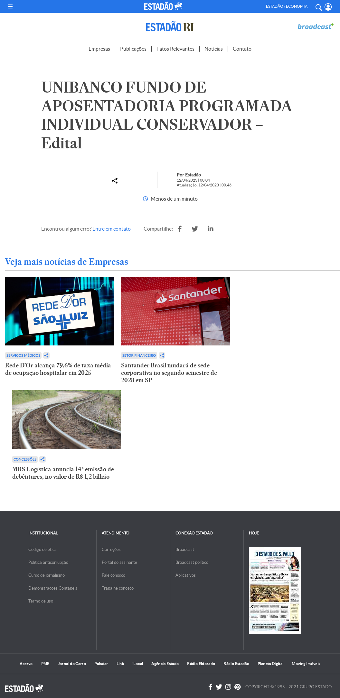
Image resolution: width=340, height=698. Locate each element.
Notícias (213, 49)
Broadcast (184, 549)
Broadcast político (191, 562)
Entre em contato (111, 229)
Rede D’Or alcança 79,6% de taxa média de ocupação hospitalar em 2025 (58, 369)
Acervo (26, 664)
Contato (242, 49)
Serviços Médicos (23, 355)
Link (120, 664)
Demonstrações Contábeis (52, 588)
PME (45, 664)
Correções (111, 549)
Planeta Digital (270, 664)
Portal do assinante (119, 562)
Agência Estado (165, 664)
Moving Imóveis (306, 664)
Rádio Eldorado (201, 664)
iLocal (137, 664)
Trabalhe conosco (118, 588)
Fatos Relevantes (175, 49)
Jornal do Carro (72, 664)
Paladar (101, 664)
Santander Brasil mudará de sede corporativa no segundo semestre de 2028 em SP (169, 373)
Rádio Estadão (236, 664)
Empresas (99, 49)
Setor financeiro (139, 355)
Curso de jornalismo (46, 575)
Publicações (133, 49)
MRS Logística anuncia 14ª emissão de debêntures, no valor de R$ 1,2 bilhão (63, 472)
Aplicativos (185, 575)
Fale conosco (113, 575)
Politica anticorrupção (48, 562)
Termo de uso (40, 601)
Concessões (25, 459)
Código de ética (42, 549)
